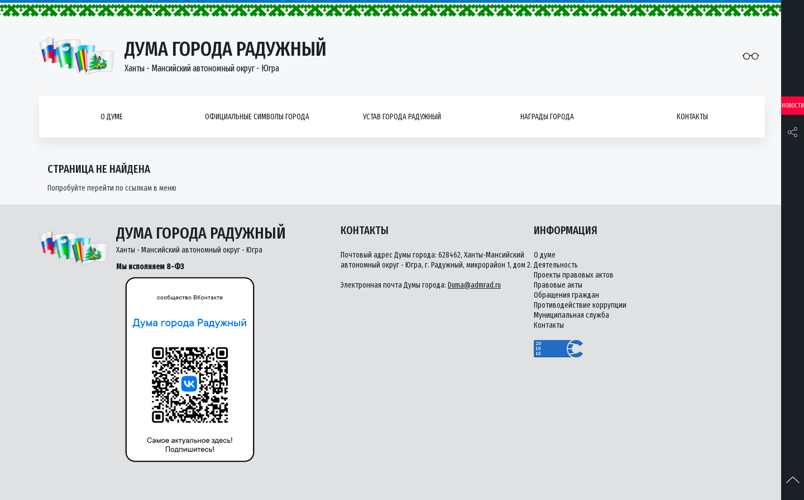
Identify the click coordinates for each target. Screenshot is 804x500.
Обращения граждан (566, 295)
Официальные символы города (257, 117)
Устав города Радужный (402, 117)
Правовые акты (558, 285)
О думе (111, 117)
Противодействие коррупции (580, 305)
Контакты (692, 117)
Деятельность (556, 265)
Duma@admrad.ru (474, 285)
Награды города (547, 117)
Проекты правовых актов (574, 275)
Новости (793, 105)
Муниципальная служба (571, 315)
